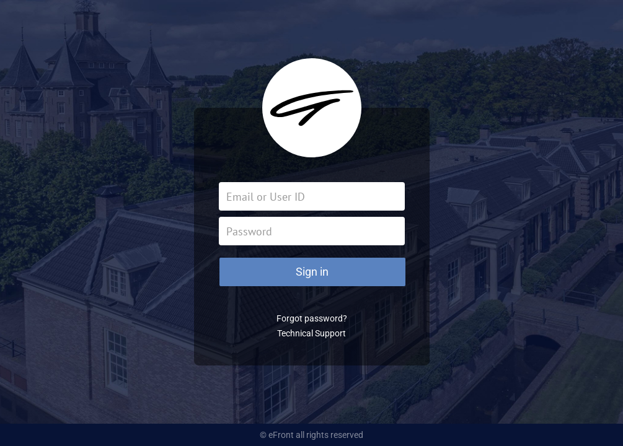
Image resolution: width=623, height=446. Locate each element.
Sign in (312, 271)
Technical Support (311, 333)
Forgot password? (311, 318)
